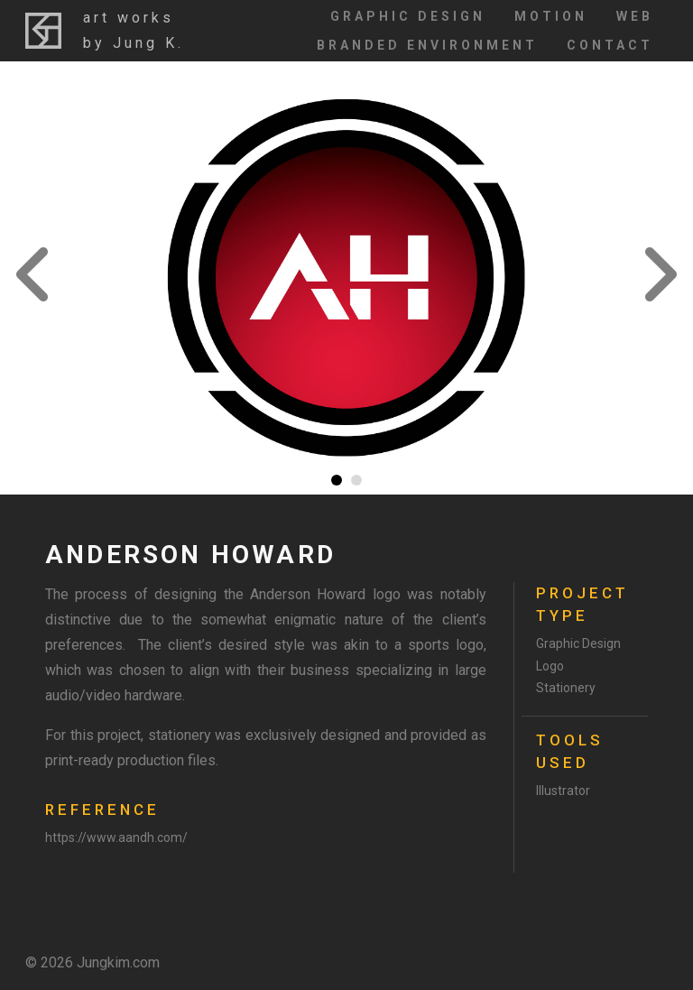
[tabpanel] (346, 278)
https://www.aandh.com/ (116, 837)
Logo (550, 666)
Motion (550, 16)
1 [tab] (336, 480)
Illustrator (563, 790)
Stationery (566, 687)
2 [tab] (356, 480)
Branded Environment (427, 45)
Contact (610, 45)
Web (634, 16)
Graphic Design (407, 16)
